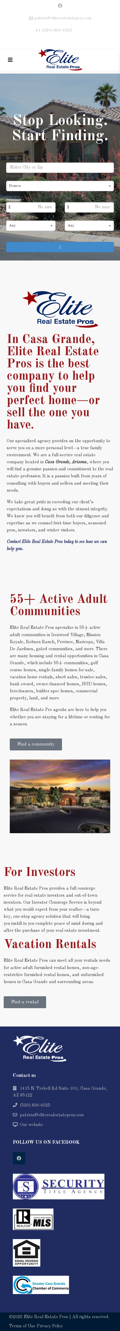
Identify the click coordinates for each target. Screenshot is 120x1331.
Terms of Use (22, 1326)
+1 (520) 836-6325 (53, 30)
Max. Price (74, 197)
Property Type (19, 176)
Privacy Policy (50, 1326)
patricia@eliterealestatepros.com (52, 1115)
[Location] (60, 167)
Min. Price (15, 197)
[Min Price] (31, 207)
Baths (69, 216)
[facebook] (60, 6)
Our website (31, 1125)
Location (13, 158)
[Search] (60, 247)
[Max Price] (89, 207)
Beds (10, 216)
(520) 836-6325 (35, 1105)
